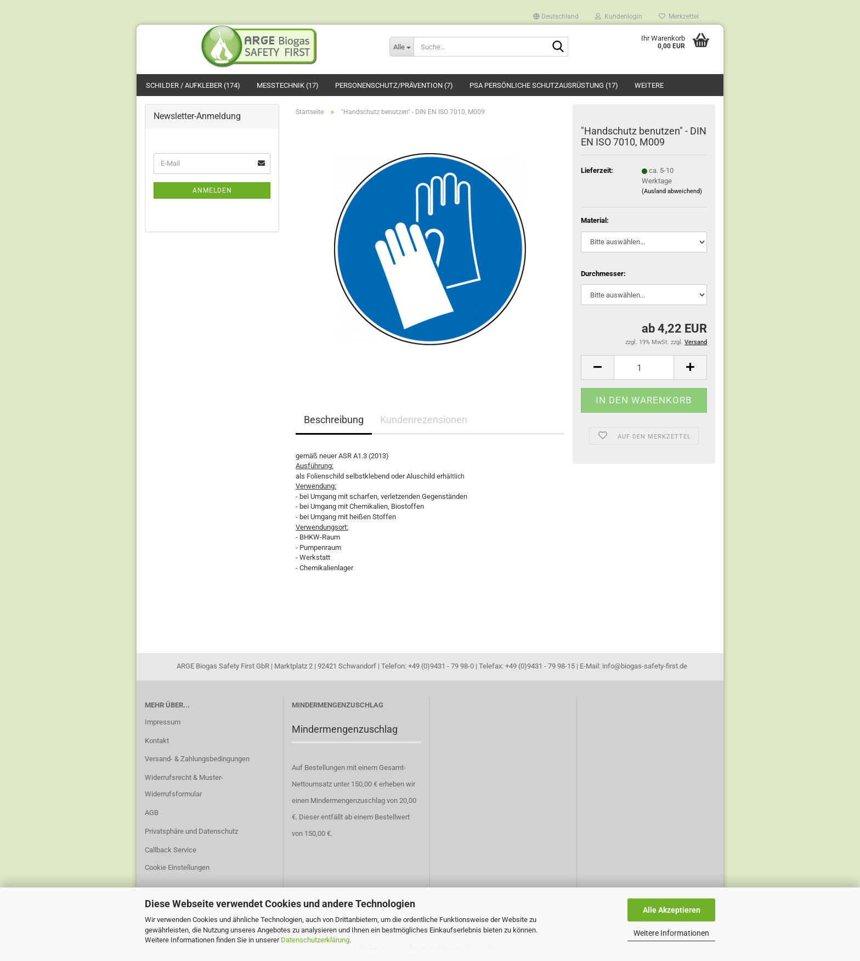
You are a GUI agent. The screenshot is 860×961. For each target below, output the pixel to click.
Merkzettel (679, 16)
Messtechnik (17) (288, 85)
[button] (556, 13)
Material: (595, 220)
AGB (152, 812)
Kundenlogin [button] (618, 16)
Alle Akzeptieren (671, 910)
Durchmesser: (603, 273)
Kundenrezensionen (423, 419)
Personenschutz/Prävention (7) (394, 85)
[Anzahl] (644, 367)
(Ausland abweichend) (672, 191)
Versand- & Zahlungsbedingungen (197, 759)
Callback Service (170, 850)
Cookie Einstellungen (177, 867)
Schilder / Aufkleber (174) (193, 85)
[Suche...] (401, 47)
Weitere (649, 85)
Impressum (162, 722)
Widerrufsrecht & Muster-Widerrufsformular (184, 785)
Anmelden (212, 190)
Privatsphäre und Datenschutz (191, 831)
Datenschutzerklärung (315, 940)
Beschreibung (334, 419)
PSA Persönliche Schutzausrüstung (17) (543, 85)
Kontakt (157, 741)
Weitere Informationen (671, 933)
